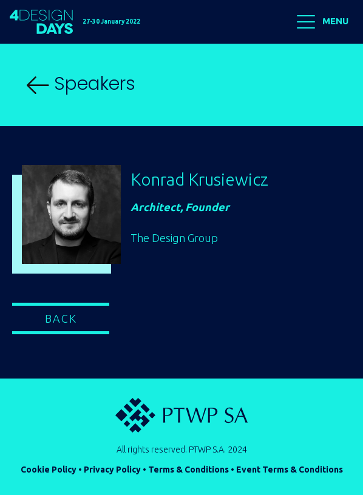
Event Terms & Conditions (289, 469)
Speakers (81, 83)
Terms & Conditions (188, 469)
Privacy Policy (112, 469)
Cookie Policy (48, 469)
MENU (322, 22)
